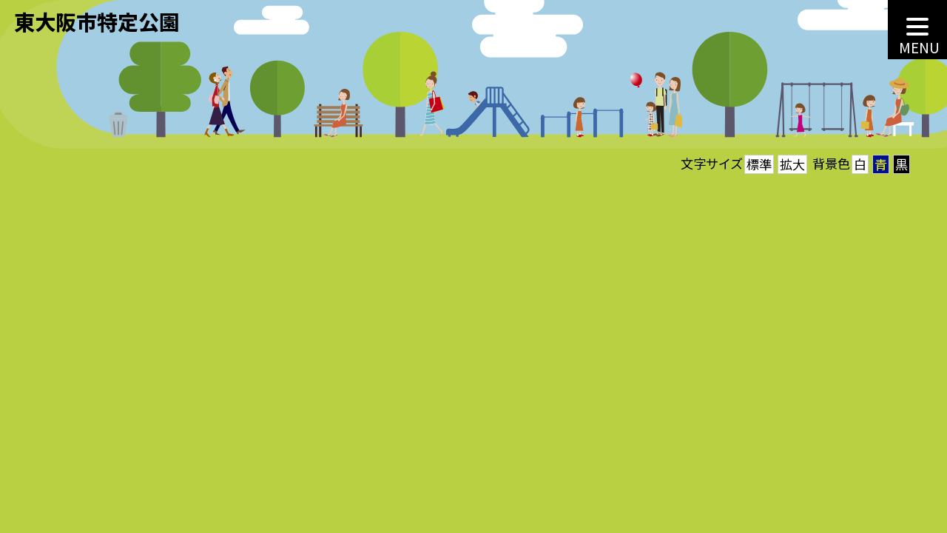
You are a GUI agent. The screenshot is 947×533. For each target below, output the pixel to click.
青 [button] (880, 164)
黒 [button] (901, 164)
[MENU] (917, 29)
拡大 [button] (792, 164)
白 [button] (860, 164)
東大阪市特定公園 (97, 21)
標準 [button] (759, 164)
